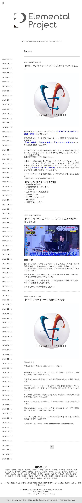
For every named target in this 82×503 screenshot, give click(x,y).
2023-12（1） (7, 173)
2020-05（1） (7, 332)
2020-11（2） (7, 313)
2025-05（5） (7, 95)
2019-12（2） (7, 350)
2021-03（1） (7, 295)
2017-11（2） (7, 450)
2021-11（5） (7, 268)
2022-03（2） (7, 254)
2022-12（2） (7, 218)
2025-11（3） (7, 73)
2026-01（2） (7, 64)
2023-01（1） (7, 213)
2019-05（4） (7, 382)
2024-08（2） (7, 136)
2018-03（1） (7, 436)
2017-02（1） (7, 459)
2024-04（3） (7, 154)
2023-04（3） (7, 200)
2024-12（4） (7, 118)
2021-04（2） (7, 291)
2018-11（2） (7, 409)
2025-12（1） (7, 68)
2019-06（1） (7, 377)
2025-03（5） (7, 104)
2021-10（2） (7, 273)
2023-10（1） (7, 182)
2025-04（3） (7, 100)
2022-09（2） (7, 232)
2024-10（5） (7, 127)
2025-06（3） (7, 91)
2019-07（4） (7, 373)
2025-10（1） (7, 77)
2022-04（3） (7, 250)
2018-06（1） (7, 432)
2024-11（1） (7, 123)
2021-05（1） (7, 286)
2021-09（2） (7, 277)
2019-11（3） (7, 354)
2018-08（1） (7, 422)
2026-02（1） (7, 59)
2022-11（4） (7, 223)
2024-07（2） (7, 141)
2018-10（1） (7, 413)
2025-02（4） (7, 109)
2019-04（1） (7, 386)
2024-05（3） (7, 150)
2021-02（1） (7, 300)
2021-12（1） (7, 263)
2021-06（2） (7, 282)
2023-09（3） (7, 186)
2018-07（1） (7, 427)
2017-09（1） (7, 454)
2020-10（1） (7, 318)
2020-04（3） (7, 336)
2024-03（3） (7, 159)
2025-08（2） (7, 86)
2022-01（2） (7, 259)
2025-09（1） (7, 82)
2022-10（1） (7, 227)
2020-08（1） (7, 327)
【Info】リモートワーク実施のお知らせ (44, 299)
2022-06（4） (7, 241)
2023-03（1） (7, 204)
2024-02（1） (7, 164)
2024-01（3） (7, 168)
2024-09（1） (7, 132)
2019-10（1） (7, 359)
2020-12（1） (7, 309)
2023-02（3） (7, 209)
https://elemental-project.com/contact (39, 178)
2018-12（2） (7, 404)
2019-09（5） (7, 363)
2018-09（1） (7, 418)
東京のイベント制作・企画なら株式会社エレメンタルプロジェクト (35, 500)
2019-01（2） (7, 400)
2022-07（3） (7, 236)
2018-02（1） (7, 441)
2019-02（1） (7, 395)
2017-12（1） (7, 445)
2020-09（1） (7, 323)
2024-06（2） (7, 145)
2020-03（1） (7, 341)
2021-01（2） (7, 304)
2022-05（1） (7, 245)
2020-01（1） (7, 345)
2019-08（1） (7, 368)
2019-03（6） (7, 391)
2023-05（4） (7, 195)
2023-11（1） (7, 177)
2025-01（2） (7, 114)
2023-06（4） (7, 191)
